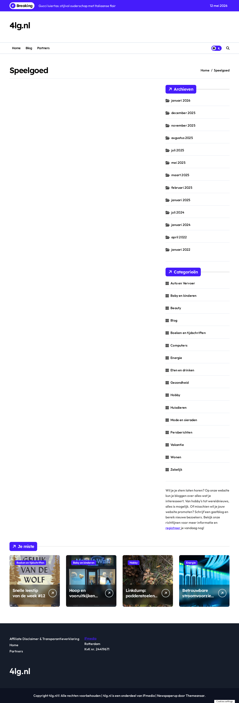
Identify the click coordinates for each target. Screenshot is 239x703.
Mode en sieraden (183, 420)
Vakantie (177, 445)
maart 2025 (180, 175)
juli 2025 (177, 150)
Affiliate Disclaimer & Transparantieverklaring (44, 639)
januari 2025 (180, 200)
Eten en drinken (182, 370)
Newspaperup (167, 696)
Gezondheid (179, 382)
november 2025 (183, 125)
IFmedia (90, 638)
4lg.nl (19, 25)
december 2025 (183, 113)
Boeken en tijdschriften (188, 333)
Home (16, 48)
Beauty (175, 308)
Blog (29, 48)
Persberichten (181, 432)
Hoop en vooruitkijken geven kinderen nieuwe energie (84, 598)
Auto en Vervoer (182, 283)
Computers (178, 345)
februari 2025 (181, 187)
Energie (176, 358)
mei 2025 (178, 162)
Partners (43, 48)
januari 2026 (180, 100)
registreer (173, 528)
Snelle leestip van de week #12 (29, 593)
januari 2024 (180, 225)
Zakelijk (176, 469)
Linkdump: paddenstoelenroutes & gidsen (141, 596)
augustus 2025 (182, 138)
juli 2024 (177, 212)
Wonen (175, 457)
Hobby (175, 395)
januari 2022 (180, 249)
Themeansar (195, 696)
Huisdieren (178, 407)
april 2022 (179, 237)
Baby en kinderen (183, 295)
